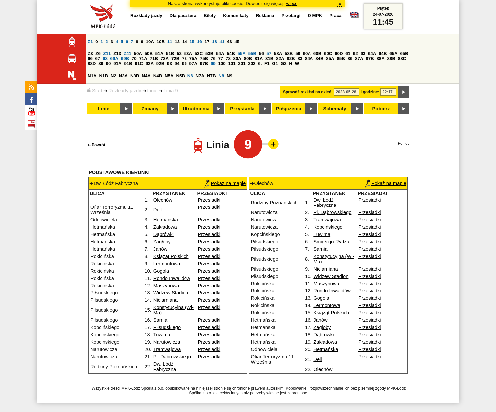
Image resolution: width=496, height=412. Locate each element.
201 (241, 63)
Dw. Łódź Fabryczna (164, 366)
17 (206, 41)
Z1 (90, 41)
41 (222, 41)
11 (169, 41)
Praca (335, 15)
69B (125, 58)
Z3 (90, 53)
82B (291, 58)
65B (404, 53)
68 (105, 58)
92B (160, 63)
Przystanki (242, 108)
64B (383, 53)
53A (188, 53)
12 (177, 41)
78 (228, 58)
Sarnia (160, 320)
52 (179, 53)
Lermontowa (166, 263)
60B (317, 53)
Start (94, 90)
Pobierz (381, 108)
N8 (221, 75)
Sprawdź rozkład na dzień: (308, 92)
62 (355, 53)
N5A (169, 75)
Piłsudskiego (167, 327)
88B (391, 58)
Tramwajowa (167, 349)
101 (231, 63)
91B (128, 63)
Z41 (127, 53)
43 (229, 41)
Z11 (107, 53)
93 (169, 63)
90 (108, 63)
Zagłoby (162, 241)
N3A (123, 75)
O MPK (315, 15)
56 (261, 53)
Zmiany (149, 108)
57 (268, 53)
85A (330, 58)
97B (204, 63)
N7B (211, 75)
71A (143, 58)
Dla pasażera (183, 15)
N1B (103, 75)
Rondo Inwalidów (171, 278)
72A (165, 58)
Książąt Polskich (171, 256)
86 (350, 58)
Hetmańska (165, 219)
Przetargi (290, 15)
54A (220, 53)
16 (199, 41)
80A (237, 58)
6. (260, 63)
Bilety (210, 15)
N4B (157, 75)
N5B (180, 75)
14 (184, 41)
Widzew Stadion (170, 292)
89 (100, 63)
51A (159, 53)
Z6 (98, 53)
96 (184, 63)
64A (372, 53)
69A (114, 58)
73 (184, 58)
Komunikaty (235, 15)
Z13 (117, 53)
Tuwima (161, 334)
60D (339, 53)
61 (347, 53)
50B (149, 53)
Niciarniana (165, 300)
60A (307, 53)
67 (97, 58)
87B (370, 58)
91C (139, 63)
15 (191, 41)
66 (90, 58)
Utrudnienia (196, 108)
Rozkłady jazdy (124, 90)
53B (209, 53)
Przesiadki (209, 200)
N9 (229, 75)
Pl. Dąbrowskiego (172, 356)
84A (309, 58)
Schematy (334, 108)
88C (402, 58)
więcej (292, 3)
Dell (157, 209)
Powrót (98, 145)
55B (252, 53)
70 (134, 58)
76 (213, 58)
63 (362, 53)
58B (289, 53)
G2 (284, 63)
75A (193, 58)
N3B (134, 75)
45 (237, 41)
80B (248, 58)
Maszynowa (166, 285)
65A (393, 53)
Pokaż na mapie (225, 183)
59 (297, 53)
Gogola (161, 271)
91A (117, 63)
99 (213, 63)
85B (341, 58)
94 (177, 63)
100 (221, 63)
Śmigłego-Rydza (331, 241)
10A (150, 41)
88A (380, 58)
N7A (200, 75)
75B (204, 58)
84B (319, 58)
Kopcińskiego (327, 227)
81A (259, 58)
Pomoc (403, 143)
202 (251, 63)
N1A (92, 75)
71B (154, 58)
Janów (160, 249)
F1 (267, 63)
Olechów (162, 200)
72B (175, 58)
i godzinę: (370, 92)
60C (328, 53)
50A (138, 53)
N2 (113, 75)
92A (150, 63)
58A (278, 53)
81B (269, 58)
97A (193, 63)
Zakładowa (165, 227)
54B (231, 53)
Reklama (265, 15)
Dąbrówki (163, 234)
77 (220, 58)
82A (280, 58)
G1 (275, 63)
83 (299, 58)
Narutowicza (166, 342)
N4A (146, 75)
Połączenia (288, 108)
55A (241, 53)
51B (170, 53)
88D (92, 63)
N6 (190, 75)
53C (199, 53)
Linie (152, 90)
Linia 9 (171, 90)
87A (359, 58)
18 (214, 41)
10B (161, 41)
